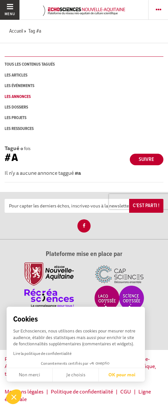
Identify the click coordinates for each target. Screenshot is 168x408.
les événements (19, 86)
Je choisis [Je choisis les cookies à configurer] (75, 374)
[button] (14, 397)
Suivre (146, 159)
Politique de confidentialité (82, 391)
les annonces (18, 97)
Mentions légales (24, 391)
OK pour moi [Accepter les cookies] (121, 374)
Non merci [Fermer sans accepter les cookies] (29, 374)
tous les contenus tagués (30, 64)
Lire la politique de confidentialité (42, 353)
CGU (125, 391)
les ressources (19, 129)
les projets (15, 118)
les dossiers (16, 107)
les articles (16, 75)
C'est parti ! (146, 205)
